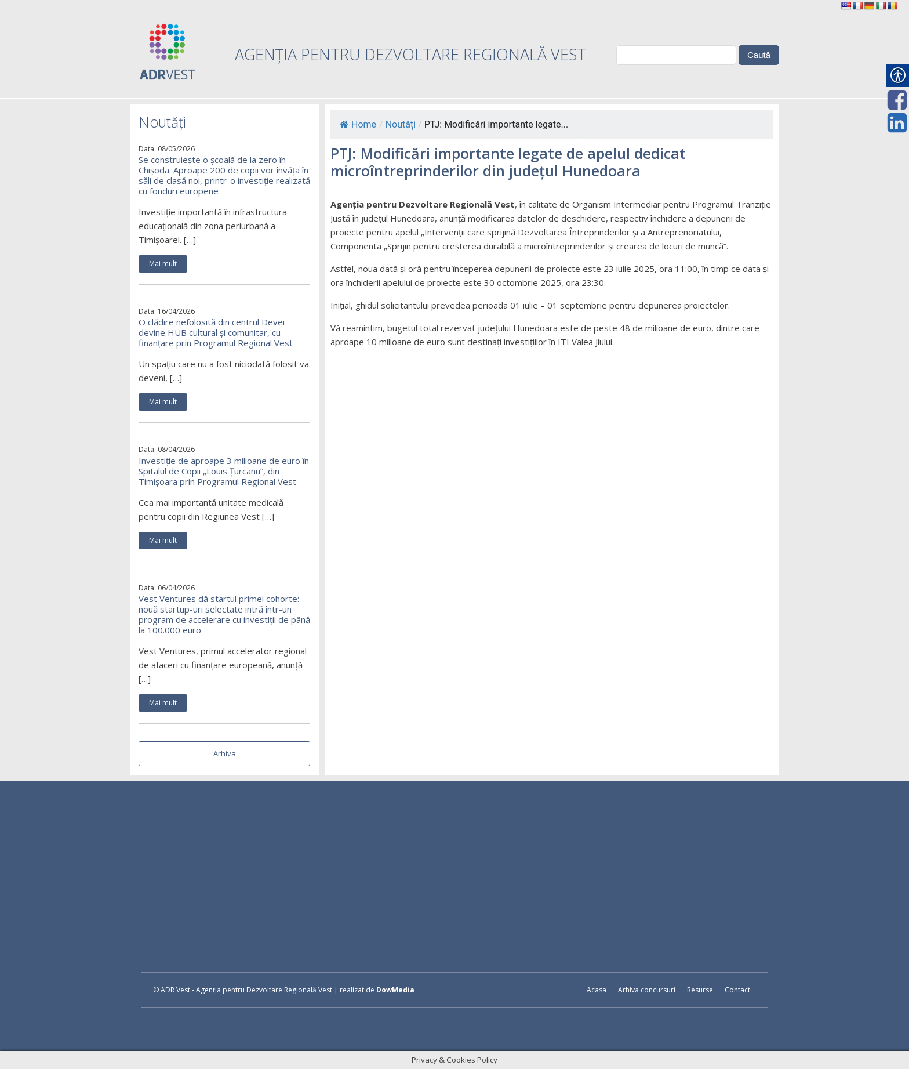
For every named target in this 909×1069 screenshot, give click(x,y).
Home (358, 124)
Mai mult (163, 264)
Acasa (596, 990)
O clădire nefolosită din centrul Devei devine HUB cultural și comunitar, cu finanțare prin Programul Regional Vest (216, 332)
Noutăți (401, 124)
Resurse (700, 990)
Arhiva (224, 753)
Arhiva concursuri (646, 990)
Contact (737, 990)
